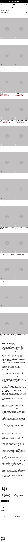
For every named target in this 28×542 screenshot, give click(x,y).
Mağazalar (5, 501)
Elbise (8, 7)
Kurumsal (3, 510)
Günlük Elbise (10, 16)
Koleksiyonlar (4, 507)
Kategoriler (3, 7)
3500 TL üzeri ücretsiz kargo (14, 1)
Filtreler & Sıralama (4, 12)
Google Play (17, 516)
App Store (4, 516)
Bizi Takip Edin (4, 518)
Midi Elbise (17, 16)
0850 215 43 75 (4, 525)
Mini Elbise (24, 16)
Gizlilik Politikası (8, 531)
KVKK (2, 531)
